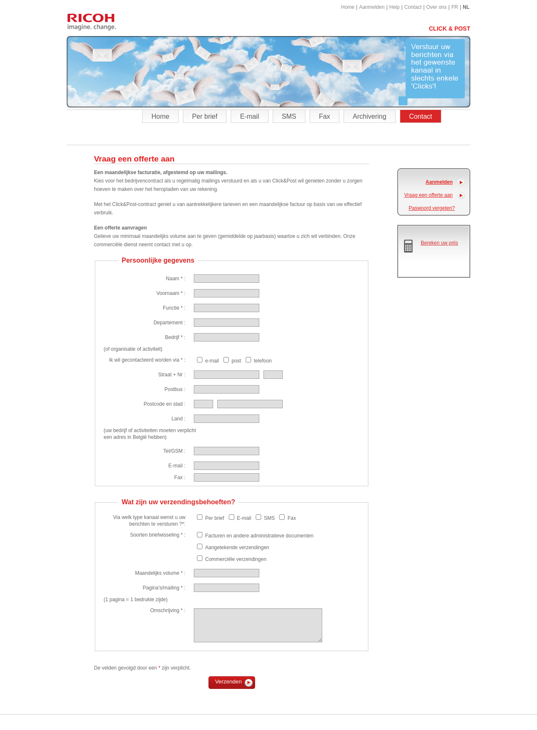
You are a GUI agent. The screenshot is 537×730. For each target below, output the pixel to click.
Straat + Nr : (171, 375)
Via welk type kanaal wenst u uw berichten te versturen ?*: (149, 520)
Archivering (369, 116)
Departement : (169, 323)
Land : (178, 419)
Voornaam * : (170, 293)
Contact (413, 7)
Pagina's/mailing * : (164, 588)
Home (348, 7)
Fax (324, 116)
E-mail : (176, 466)
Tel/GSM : (174, 451)
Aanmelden (372, 7)
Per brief (204, 116)
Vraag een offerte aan (428, 195)
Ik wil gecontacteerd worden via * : (147, 360)
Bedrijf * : (175, 337)
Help (394, 7)
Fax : (179, 477)
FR (454, 7)
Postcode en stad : (164, 404)
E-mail (249, 116)
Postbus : (174, 389)
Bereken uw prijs (439, 243)
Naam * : (175, 279)
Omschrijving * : (167, 610)
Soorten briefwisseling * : (157, 535)
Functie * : (174, 308)
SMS (289, 116)
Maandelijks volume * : (160, 573)
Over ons (436, 7)
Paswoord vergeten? (432, 208)
